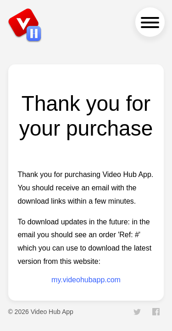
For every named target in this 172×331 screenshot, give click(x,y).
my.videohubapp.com (86, 280)
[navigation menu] (150, 22)
